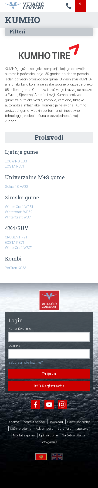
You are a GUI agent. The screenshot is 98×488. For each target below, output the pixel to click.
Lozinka (14, 345)
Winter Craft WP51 (19, 207)
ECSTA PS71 (14, 166)
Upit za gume (48, 435)
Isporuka (82, 428)
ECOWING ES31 (17, 161)
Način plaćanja (20, 428)
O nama (13, 422)
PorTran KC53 (15, 268)
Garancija (64, 428)
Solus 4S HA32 (16, 187)
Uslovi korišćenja (79, 422)
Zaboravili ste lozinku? (25, 362)
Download (56, 422)
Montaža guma (24, 435)
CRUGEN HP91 (16, 237)
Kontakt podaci (34, 422)
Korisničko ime (19, 328)
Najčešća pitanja (73, 435)
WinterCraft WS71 (19, 217)
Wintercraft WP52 (18, 212)
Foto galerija (49, 442)
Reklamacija (44, 428)
